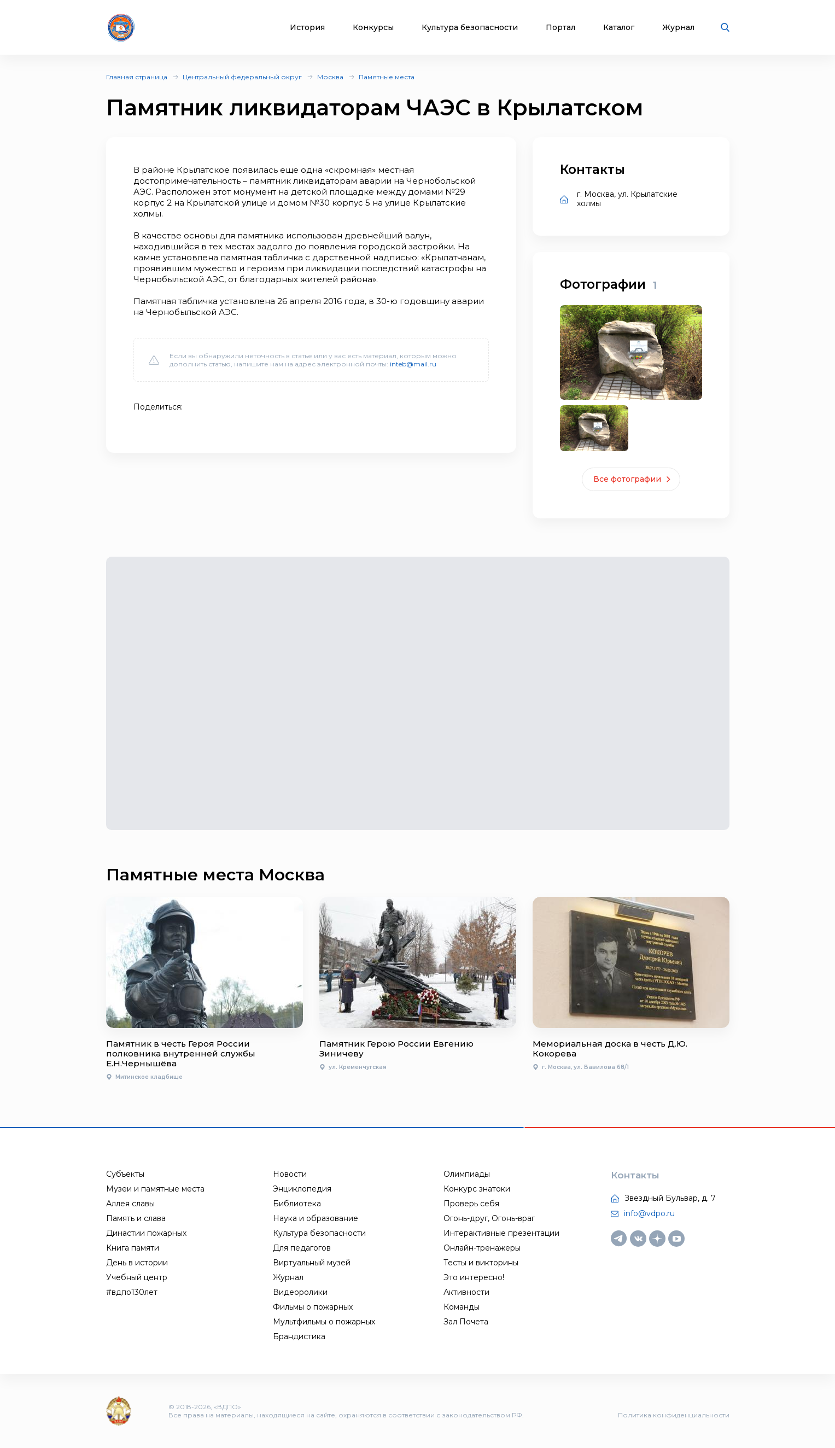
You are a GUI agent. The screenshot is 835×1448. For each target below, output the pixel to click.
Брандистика (299, 1336)
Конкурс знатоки (476, 1189)
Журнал (678, 27)
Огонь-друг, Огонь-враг (489, 1218)
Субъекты (125, 1174)
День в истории (137, 1263)
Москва (330, 77)
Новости (290, 1174)
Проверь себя (471, 1203)
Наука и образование (315, 1218)
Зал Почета (465, 1322)
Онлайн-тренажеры (482, 1248)
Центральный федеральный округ (242, 77)
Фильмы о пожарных (313, 1307)
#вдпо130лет (131, 1292)
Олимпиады (466, 1174)
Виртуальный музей (312, 1263)
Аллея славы (130, 1203)
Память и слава (136, 1218)
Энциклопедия (302, 1189)
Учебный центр (136, 1277)
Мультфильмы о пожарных (324, 1322)
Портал (560, 27)
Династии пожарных (146, 1233)
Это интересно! (473, 1277)
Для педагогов (302, 1248)
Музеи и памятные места (155, 1189)
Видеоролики (300, 1292)
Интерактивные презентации (501, 1233)
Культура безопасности (470, 27)
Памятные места (386, 77)
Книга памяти (132, 1248)
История (307, 27)
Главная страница (136, 77)
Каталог (618, 27)
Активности (466, 1292)
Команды (461, 1307)
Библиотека (297, 1203)
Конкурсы (373, 27)
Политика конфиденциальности (673, 1415)
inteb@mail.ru (413, 364)
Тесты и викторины (480, 1263)
